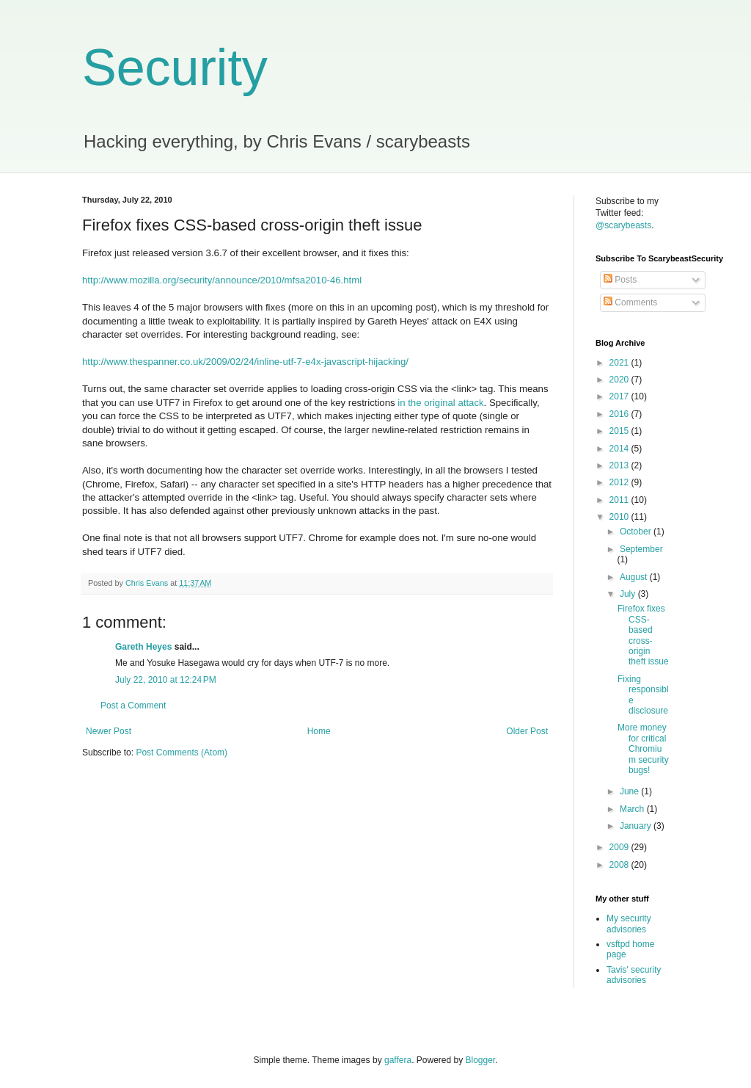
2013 (620, 465)
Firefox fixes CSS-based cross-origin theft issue (643, 635)
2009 (620, 847)
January (636, 826)
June (630, 791)
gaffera (397, 1060)
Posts (620, 280)
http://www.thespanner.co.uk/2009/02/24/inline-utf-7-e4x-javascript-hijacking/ (245, 361)
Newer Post (108, 731)
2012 (620, 482)
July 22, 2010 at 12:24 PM (165, 680)
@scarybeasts (623, 225)
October (636, 531)
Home (319, 731)
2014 (620, 448)
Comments (630, 302)
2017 (620, 396)
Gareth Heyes (143, 647)
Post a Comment (133, 705)
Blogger (481, 1060)
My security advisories (629, 923)
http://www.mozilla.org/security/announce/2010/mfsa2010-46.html (222, 280)
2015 (620, 431)
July (629, 594)
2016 (620, 414)
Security (175, 67)
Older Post (527, 731)
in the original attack (440, 402)
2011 (620, 500)
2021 (620, 363)
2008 (620, 865)
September (641, 549)
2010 (620, 517)
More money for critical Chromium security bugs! (643, 748)
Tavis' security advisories (634, 975)
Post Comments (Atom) (181, 752)
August (635, 577)
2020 (620, 379)
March (633, 809)
